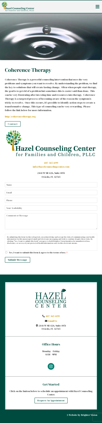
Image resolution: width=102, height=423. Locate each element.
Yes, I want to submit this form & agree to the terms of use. (38, 252)
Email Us (52, 321)
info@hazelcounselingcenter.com (51, 166)
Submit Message (17, 259)
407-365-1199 (51, 162)
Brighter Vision (89, 415)
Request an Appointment (51, 400)
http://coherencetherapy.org (20, 116)
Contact (13, 123)
